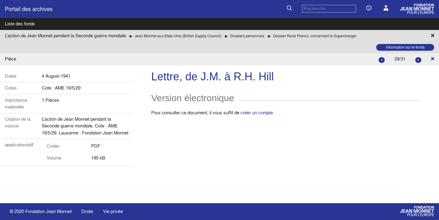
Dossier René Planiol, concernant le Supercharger (315, 35)
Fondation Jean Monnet (48, 211)
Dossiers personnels (247, 35)
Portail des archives (29, 9)
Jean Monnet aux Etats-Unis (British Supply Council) (178, 35)
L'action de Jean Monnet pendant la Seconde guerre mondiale (65, 35)
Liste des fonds (20, 23)
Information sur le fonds (405, 47)
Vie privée (113, 211)
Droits (87, 211)
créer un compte (257, 112)
